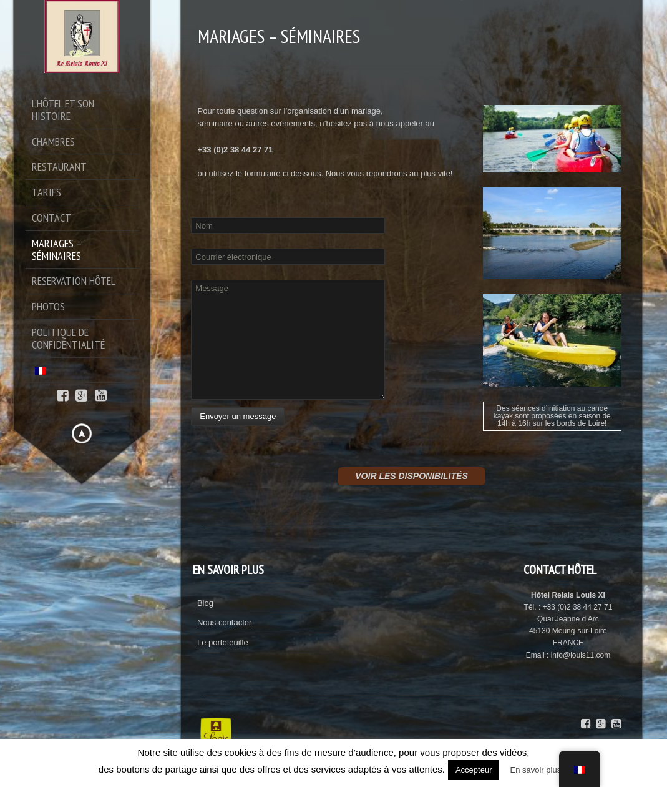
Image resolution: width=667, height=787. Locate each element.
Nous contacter (224, 622)
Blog (205, 603)
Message (288, 340)
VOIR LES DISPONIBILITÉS (411, 476)
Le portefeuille (222, 642)
